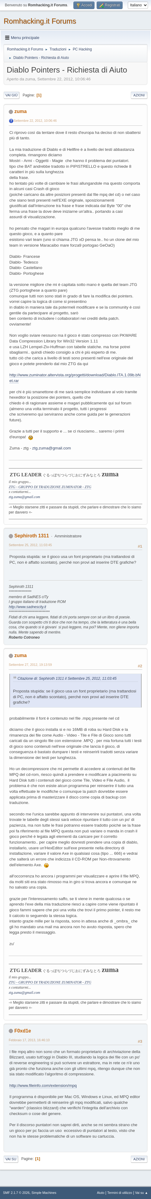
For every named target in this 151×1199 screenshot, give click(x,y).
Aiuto (100, 1192)
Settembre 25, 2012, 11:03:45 (30, 545)
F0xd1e (22, 1030)
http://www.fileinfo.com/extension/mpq (43, 1085)
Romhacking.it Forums (40, 21)
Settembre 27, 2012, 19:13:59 (30, 664)
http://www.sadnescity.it (27, 607)
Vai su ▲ (141, 1192)
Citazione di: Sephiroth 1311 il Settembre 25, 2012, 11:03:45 (67, 678)
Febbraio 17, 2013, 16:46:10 (29, 1040)
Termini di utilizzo (119, 1192)
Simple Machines (43, 1192)
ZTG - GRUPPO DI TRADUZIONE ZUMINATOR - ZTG (50, 487)
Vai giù (11, 95)
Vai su (10, 1159)
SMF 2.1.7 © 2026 (16, 1192)
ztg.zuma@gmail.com (51, 448)
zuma (20, 111)
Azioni (139, 95)
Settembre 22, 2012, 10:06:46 (35, 120)
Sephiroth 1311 (31, 535)
